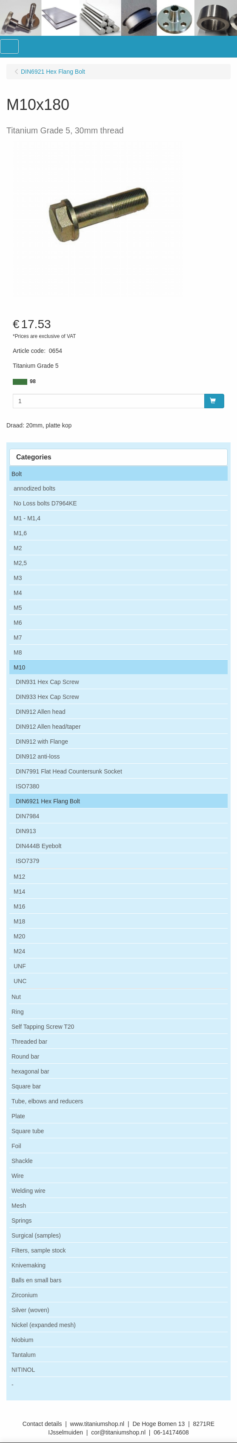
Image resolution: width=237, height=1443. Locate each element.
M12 (19, 876)
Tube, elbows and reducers (47, 1101)
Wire (17, 1175)
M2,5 (20, 563)
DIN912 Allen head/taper (48, 726)
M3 (18, 577)
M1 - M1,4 (27, 518)
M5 (18, 607)
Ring (17, 1011)
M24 (19, 951)
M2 (18, 548)
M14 (19, 891)
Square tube (27, 1131)
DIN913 (26, 831)
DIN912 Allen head (41, 711)
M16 (19, 906)
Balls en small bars (36, 1280)
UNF (20, 966)
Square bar (26, 1086)
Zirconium (24, 1295)
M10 (19, 667)
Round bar (25, 1056)
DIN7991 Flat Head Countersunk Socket (69, 771)
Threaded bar (29, 1041)
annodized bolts (34, 488)
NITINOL (23, 1369)
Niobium (22, 1339)
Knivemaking (28, 1265)
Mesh (18, 1205)
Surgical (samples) (36, 1235)
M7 (18, 637)
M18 (19, 921)
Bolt (16, 473)
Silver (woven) (30, 1310)
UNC (20, 981)
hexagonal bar (30, 1071)
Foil (16, 1146)
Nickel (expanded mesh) (43, 1325)
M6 (18, 622)
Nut (16, 996)
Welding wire (28, 1190)
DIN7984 (27, 816)
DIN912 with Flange (42, 741)
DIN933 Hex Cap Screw (47, 696)
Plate (18, 1116)
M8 (18, 652)
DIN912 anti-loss (38, 756)
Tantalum (23, 1354)
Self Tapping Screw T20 (42, 1026)
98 (33, 381)
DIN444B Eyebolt (38, 846)
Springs (21, 1220)
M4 (18, 592)
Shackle (22, 1160)
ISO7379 (27, 860)
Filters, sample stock (38, 1250)
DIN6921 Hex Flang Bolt (48, 801)
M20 (19, 936)
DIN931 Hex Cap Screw (47, 681)
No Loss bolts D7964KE (45, 503)
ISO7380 (27, 786)
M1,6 (20, 533)
